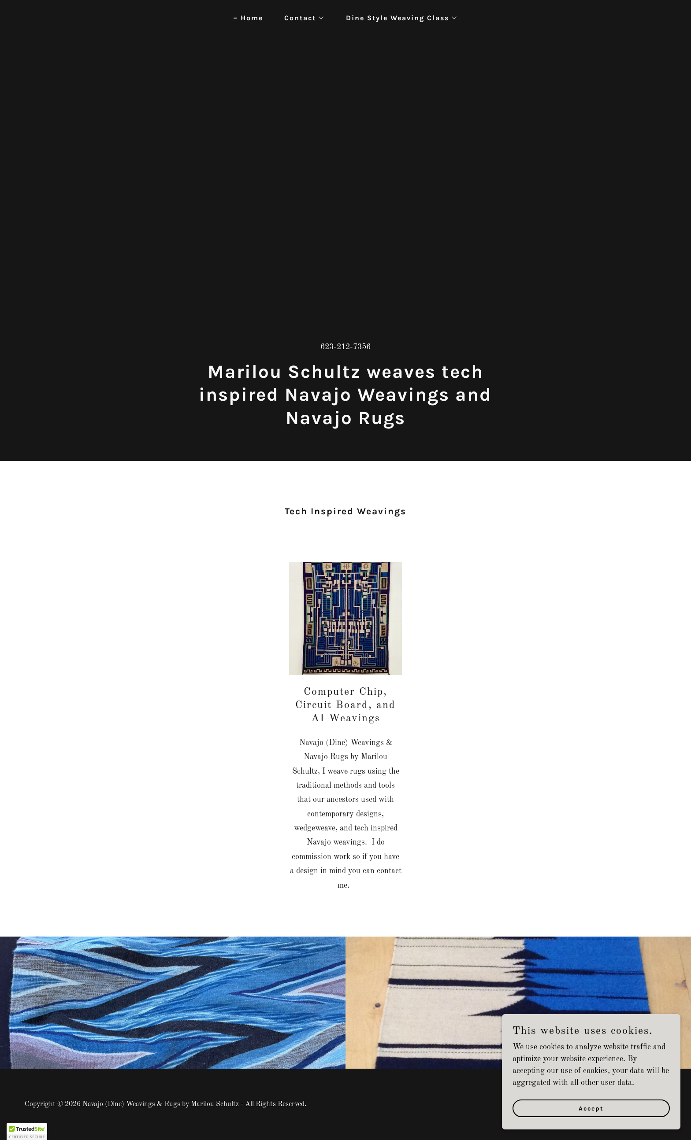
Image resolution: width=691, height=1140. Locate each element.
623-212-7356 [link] (345, 347)
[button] (301, 18)
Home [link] (252, 18)
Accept (592, 1108)
